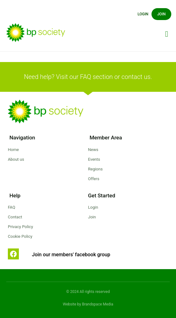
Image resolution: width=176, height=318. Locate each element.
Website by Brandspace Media (88, 304)
